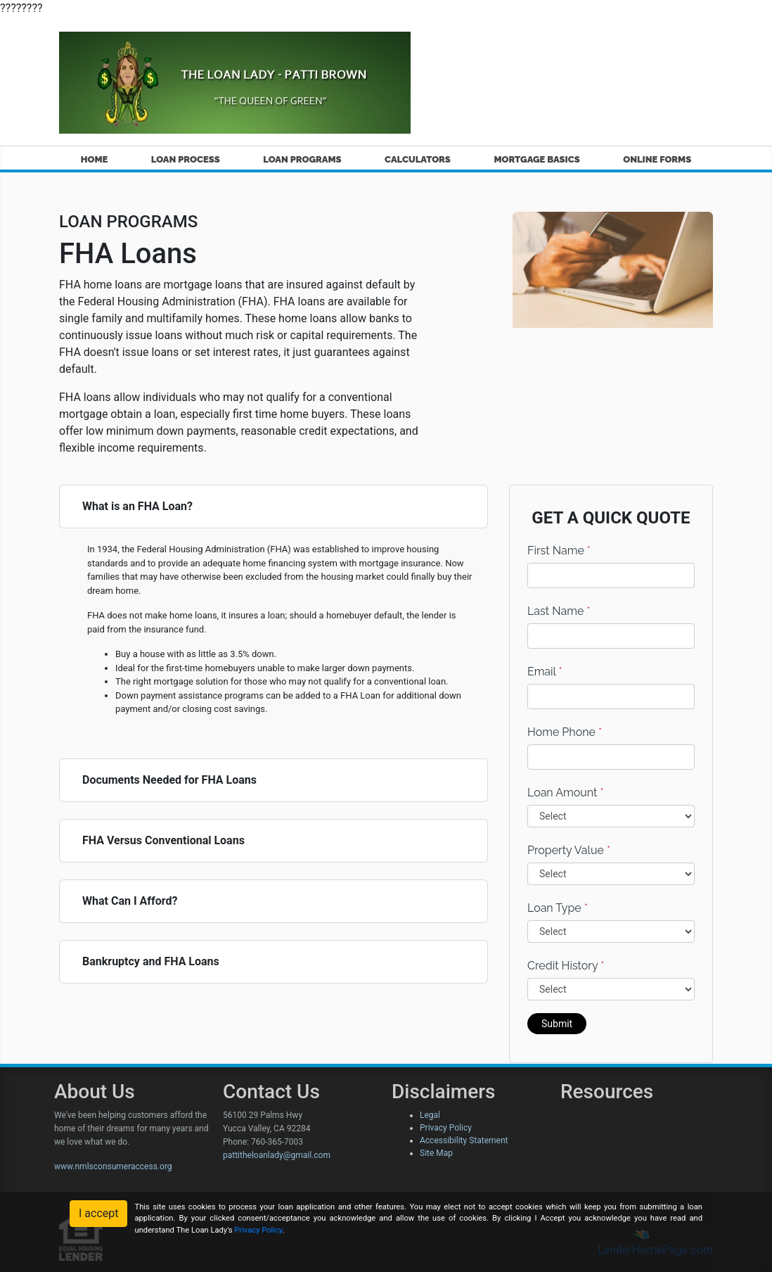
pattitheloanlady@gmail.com (276, 1155)
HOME (94, 159)
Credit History (565, 965)
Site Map (436, 1153)
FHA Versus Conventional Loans (163, 840)
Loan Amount (565, 792)
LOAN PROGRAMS (302, 159)
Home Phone (564, 732)
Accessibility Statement (464, 1140)
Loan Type (557, 908)
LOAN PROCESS (185, 159)
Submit (556, 1023)
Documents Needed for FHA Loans (169, 780)
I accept (98, 1213)
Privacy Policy (446, 1128)
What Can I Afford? (129, 901)
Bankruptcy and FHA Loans (150, 961)
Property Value (568, 850)
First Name (559, 550)
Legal (430, 1115)
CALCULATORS (418, 159)
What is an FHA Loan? (137, 506)
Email (544, 671)
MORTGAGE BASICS (536, 159)
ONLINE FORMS (657, 159)
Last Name (559, 611)
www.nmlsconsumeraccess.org (113, 1166)
